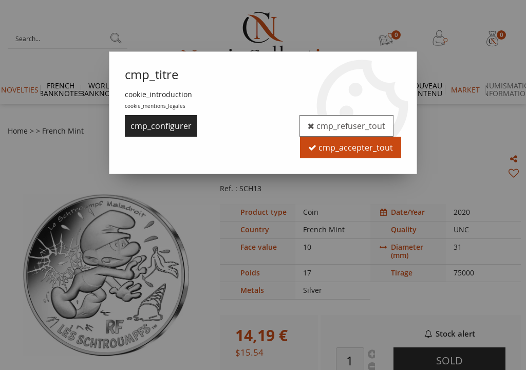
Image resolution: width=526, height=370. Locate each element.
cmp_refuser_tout (346, 126)
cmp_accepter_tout (350, 147)
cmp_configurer (161, 126)
